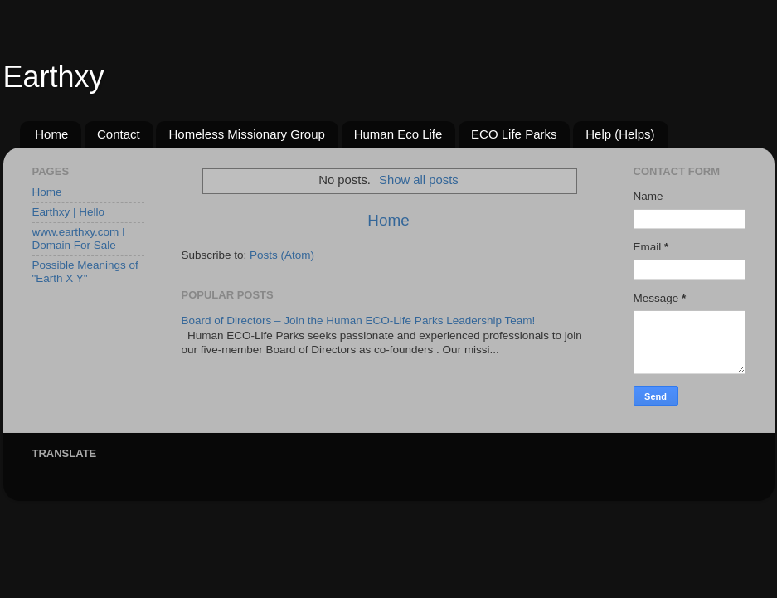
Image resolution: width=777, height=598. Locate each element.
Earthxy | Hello (68, 212)
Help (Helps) (619, 134)
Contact (118, 134)
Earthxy (53, 77)
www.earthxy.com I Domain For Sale (78, 238)
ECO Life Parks (513, 134)
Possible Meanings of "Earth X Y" (85, 271)
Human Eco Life (398, 134)
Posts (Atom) (282, 255)
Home (51, 134)
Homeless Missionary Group (246, 134)
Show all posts (419, 180)
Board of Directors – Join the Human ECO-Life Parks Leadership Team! (359, 320)
